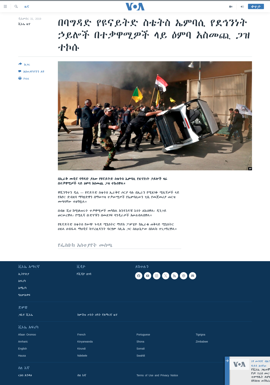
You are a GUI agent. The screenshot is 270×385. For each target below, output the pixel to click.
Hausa (22, 355)
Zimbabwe (202, 341)
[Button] (24, 65)
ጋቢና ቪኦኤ (25, 315)
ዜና (26, 7)
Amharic (23, 341)
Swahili (141, 355)
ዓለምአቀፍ (24, 295)
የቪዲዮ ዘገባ (84, 274)
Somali (141, 348)
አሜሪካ (22, 288)
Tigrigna (200, 334)
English (22, 348)
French (81, 334)
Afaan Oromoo (27, 334)
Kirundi (81, 348)
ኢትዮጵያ (23, 274)
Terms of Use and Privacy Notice (157, 375)
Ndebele (82, 355)
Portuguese (143, 334)
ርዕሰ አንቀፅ (25, 375)
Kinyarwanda (85, 341)
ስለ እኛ (81, 375)
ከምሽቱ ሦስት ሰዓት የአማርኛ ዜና (97, 315)
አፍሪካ (22, 281)
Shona (140, 341)
